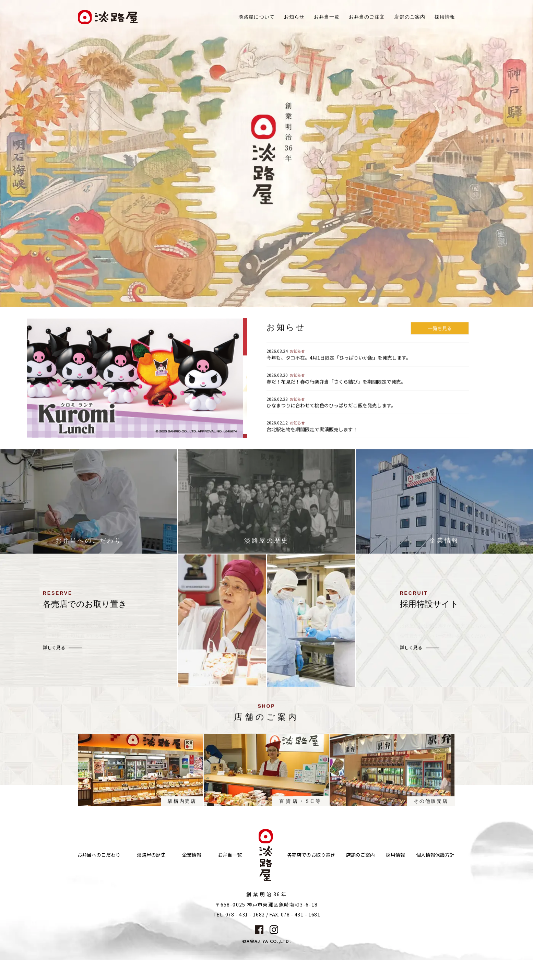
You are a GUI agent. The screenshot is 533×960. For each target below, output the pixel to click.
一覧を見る (440, 334)
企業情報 (191, 855)
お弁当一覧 (327, 17)
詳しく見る (54, 654)
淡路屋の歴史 (151, 855)
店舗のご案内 (360, 855)
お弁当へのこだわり (98, 855)
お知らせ (294, 17)
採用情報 (445, 17)
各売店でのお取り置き (311, 855)
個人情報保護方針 (435, 855)
